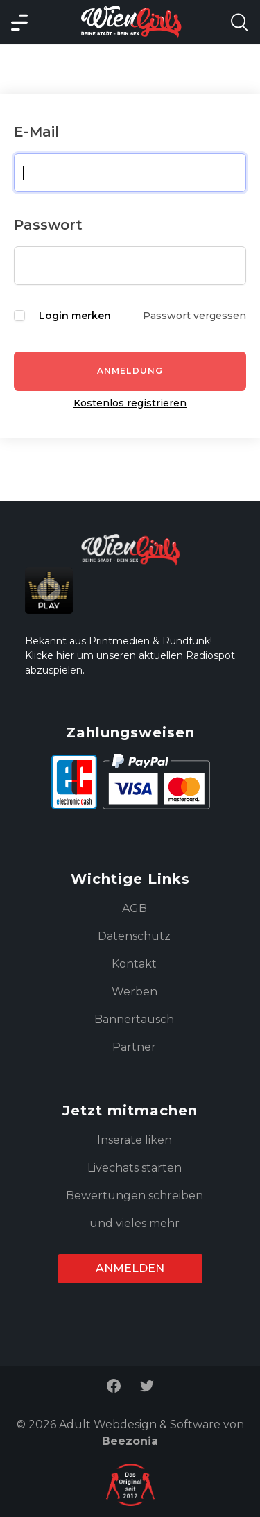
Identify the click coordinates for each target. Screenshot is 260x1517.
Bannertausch (134, 1019)
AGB (134, 908)
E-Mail (36, 131)
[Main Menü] (19, 22)
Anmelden (130, 1268)
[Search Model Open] (239, 22)
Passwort (48, 224)
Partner (134, 1047)
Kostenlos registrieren (130, 403)
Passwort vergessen (194, 315)
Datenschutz (134, 936)
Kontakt (134, 963)
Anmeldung (130, 371)
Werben (134, 991)
